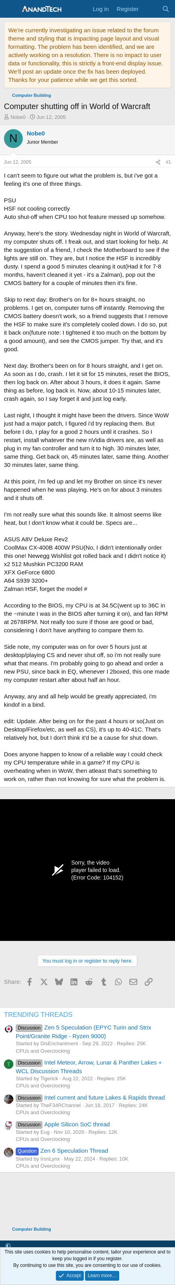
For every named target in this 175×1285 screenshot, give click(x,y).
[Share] (158, 162)
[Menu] (11, 9)
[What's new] (150, 9)
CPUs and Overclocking (43, 1051)
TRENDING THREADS (38, 1014)
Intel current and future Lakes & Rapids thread (90, 1097)
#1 (168, 162)
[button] (8, 1246)
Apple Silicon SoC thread (63, 1124)
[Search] (165, 9)
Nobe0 (18, 117)
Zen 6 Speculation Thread (62, 1150)
